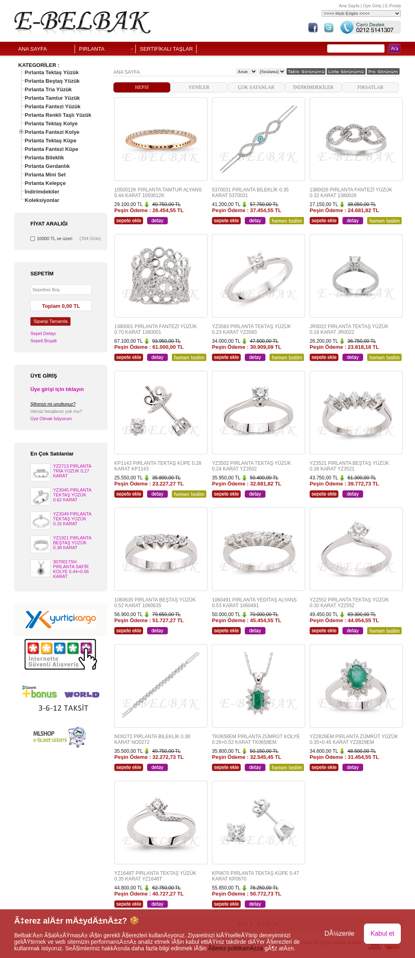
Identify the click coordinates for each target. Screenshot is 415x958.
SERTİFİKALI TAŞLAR (166, 49)
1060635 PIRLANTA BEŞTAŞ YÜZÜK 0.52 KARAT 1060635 (155, 602)
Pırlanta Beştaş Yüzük (52, 81)
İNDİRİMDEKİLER (313, 87)
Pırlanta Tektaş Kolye (51, 123)
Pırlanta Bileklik (44, 158)
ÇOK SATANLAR (256, 87)
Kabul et (382, 933)
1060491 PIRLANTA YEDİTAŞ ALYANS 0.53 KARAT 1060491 (254, 602)
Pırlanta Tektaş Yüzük (52, 72)
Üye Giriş (372, 5)
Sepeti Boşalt (43, 340)
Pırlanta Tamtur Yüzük (52, 98)
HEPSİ (141, 87)
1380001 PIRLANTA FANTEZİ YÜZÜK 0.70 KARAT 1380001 (155, 329)
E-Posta (393, 5)
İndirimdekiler (42, 192)
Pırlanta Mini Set (45, 175)
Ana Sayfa (349, 5)
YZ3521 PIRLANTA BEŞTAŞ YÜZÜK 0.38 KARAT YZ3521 (349, 466)
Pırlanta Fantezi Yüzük (53, 106)
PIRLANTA (92, 49)
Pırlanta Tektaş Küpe (51, 140)
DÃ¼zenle (339, 933)
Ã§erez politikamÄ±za (235, 948)
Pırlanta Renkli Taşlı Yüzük (58, 115)
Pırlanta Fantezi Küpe (51, 149)
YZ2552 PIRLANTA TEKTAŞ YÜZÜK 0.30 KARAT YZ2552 (349, 602)
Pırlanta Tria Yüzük (48, 89)
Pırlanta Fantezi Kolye (52, 132)
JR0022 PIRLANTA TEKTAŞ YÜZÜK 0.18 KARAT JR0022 (349, 329)
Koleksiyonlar (42, 200)
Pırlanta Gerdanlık (47, 166)
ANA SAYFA (32, 49)
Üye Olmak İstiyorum (51, 418)
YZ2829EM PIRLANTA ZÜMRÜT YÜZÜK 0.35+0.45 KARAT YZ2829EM (354, 739)
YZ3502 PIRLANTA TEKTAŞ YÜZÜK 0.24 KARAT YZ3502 (251, 466)
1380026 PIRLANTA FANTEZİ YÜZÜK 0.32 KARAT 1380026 (351, 192)
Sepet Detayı (43, 333)
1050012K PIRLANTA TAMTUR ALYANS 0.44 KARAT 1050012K (158, 192)
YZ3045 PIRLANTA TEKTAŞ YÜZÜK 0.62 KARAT (72, 495)
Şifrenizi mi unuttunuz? (52, 404)
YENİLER (198, 87)
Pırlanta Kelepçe (45, 183)
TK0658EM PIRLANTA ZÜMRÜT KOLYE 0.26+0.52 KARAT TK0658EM (256, 739)
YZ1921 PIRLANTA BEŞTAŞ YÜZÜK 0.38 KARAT (72, 542)
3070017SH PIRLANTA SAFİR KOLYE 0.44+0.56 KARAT (71, 569)
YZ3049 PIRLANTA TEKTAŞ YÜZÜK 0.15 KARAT (72, 518)
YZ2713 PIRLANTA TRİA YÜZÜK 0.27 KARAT (72, 471)
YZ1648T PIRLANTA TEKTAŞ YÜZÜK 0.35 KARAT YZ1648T (155, 876)
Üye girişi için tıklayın (57, 389)
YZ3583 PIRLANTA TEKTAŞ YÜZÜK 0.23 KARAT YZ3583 (251, 329)
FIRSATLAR (370, 87)
